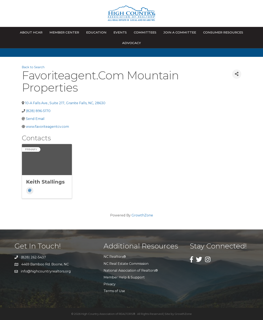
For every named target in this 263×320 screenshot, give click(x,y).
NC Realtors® (115, 257)
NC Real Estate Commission (126, 264)
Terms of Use (114, 291)
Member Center (64, 32)
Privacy (110, 284)
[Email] (29, 190)
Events (120, 32)
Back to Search (33, 67)
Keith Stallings (45, 182)
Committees (145, 32)
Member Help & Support (124, 277)
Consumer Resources (223, 32)
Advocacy (131, 43)
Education (96, 32)
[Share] (236, 74)
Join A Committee (179, 32)
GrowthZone (142, 215)
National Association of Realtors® (131, 270)
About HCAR (31, 32)
